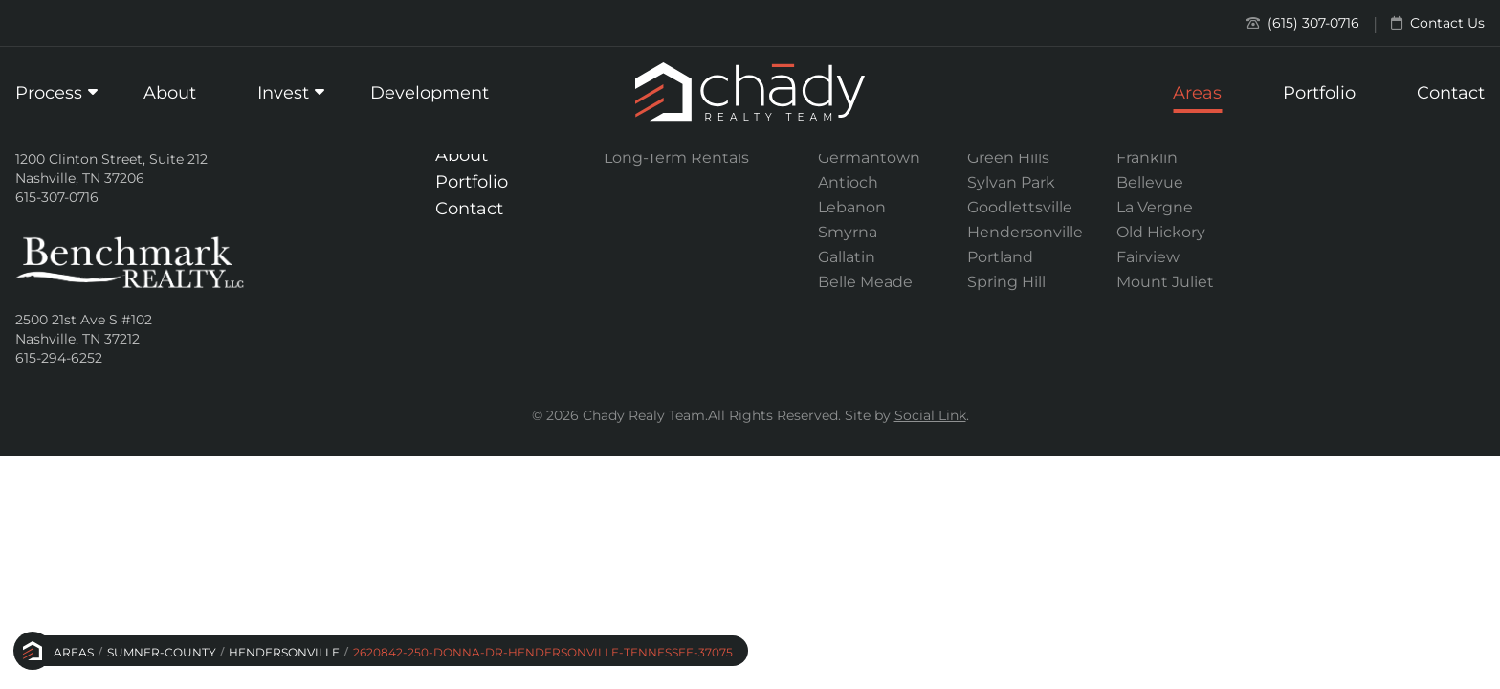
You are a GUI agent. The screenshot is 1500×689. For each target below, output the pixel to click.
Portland (1000, 257)
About (169, 92)
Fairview (1148, 257)
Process (48, 92)
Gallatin (846, 257)
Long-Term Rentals (676, 157)
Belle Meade (865, 282)
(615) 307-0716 (1302, 23)
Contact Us (1438, 23)
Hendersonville (284, 652)
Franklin (1147, 157)
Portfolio (1319, 92)
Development (429, 92)
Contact (1451, 92)
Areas (1197, 92)
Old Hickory (1160, 232)
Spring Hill (1006, 282)
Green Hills (1008, 157)
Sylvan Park (1011, 182)
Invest (283, 92)
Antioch (848, 182)
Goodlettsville (1019, 207)
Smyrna (847, 232)
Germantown (869, 157)
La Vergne (1154, 207)
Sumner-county (161, 652)
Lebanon (852, 207)
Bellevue (1149, 182)
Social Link (930, 415)
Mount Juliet (1165, 282)
